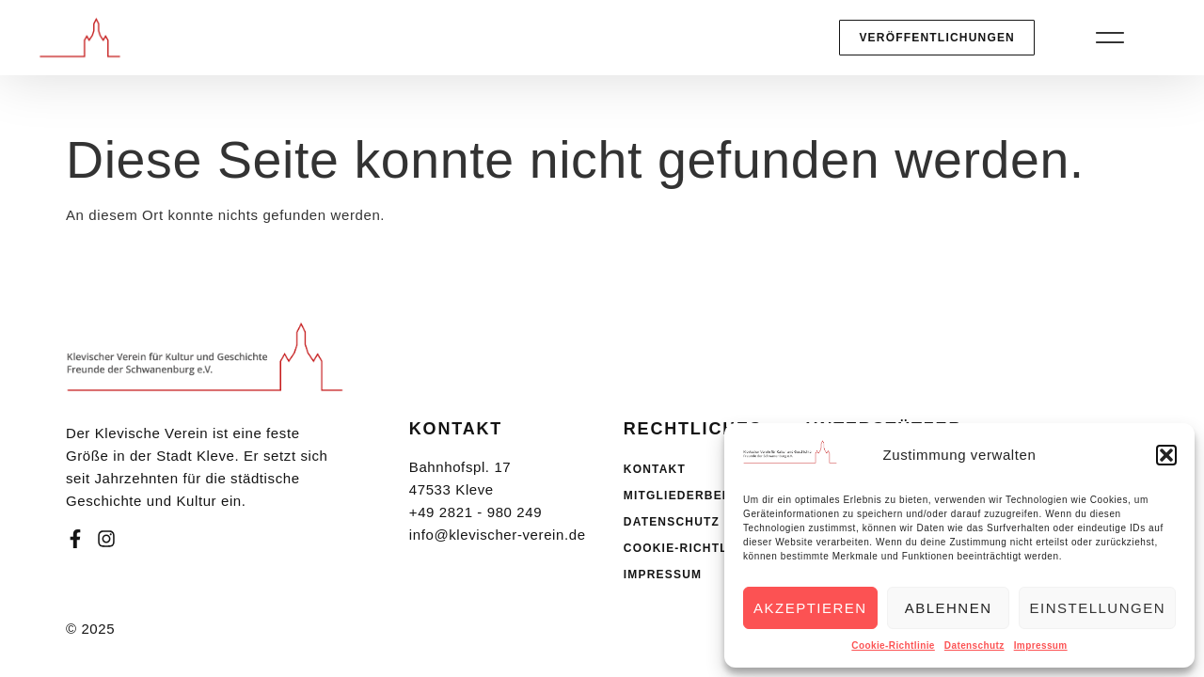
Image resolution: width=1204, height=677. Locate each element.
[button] (1166, 455)
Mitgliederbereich (693, 495)
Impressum (1041, 645)
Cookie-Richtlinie (892, 645)
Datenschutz (974, 645)
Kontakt (655, 469)
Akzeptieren (810, 608)
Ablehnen (948, 608)
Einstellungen (1097, 608)
